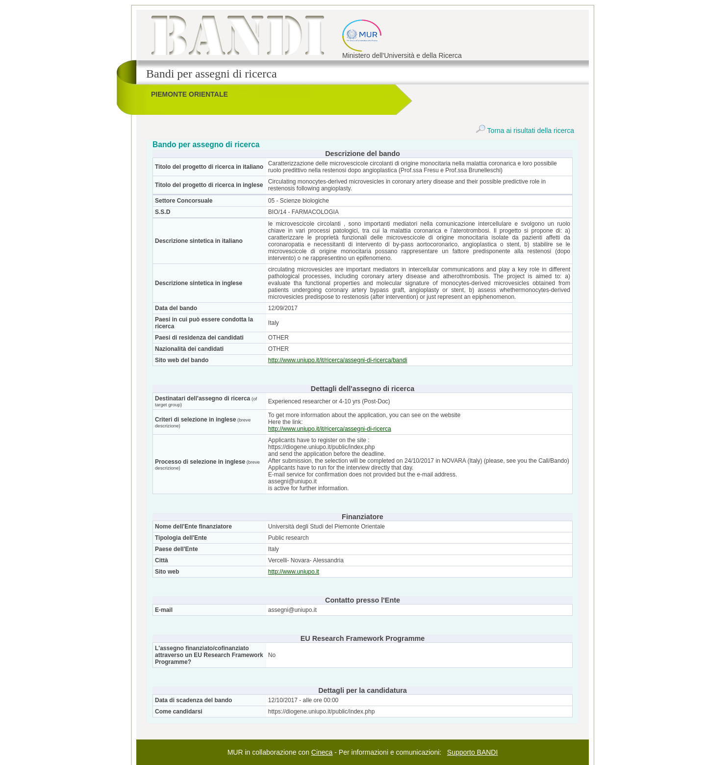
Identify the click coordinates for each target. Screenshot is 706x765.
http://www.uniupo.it (293, 571)
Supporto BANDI (472, 752)
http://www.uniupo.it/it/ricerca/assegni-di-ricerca (329, 428)
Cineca (322, 752)
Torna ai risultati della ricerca (525, 130)
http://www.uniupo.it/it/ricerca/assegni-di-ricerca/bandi (337, 360)
